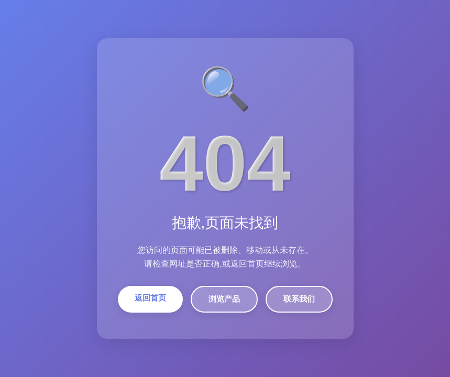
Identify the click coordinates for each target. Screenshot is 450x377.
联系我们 (299, 298)
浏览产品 (224, 298)
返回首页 (150, 297)
